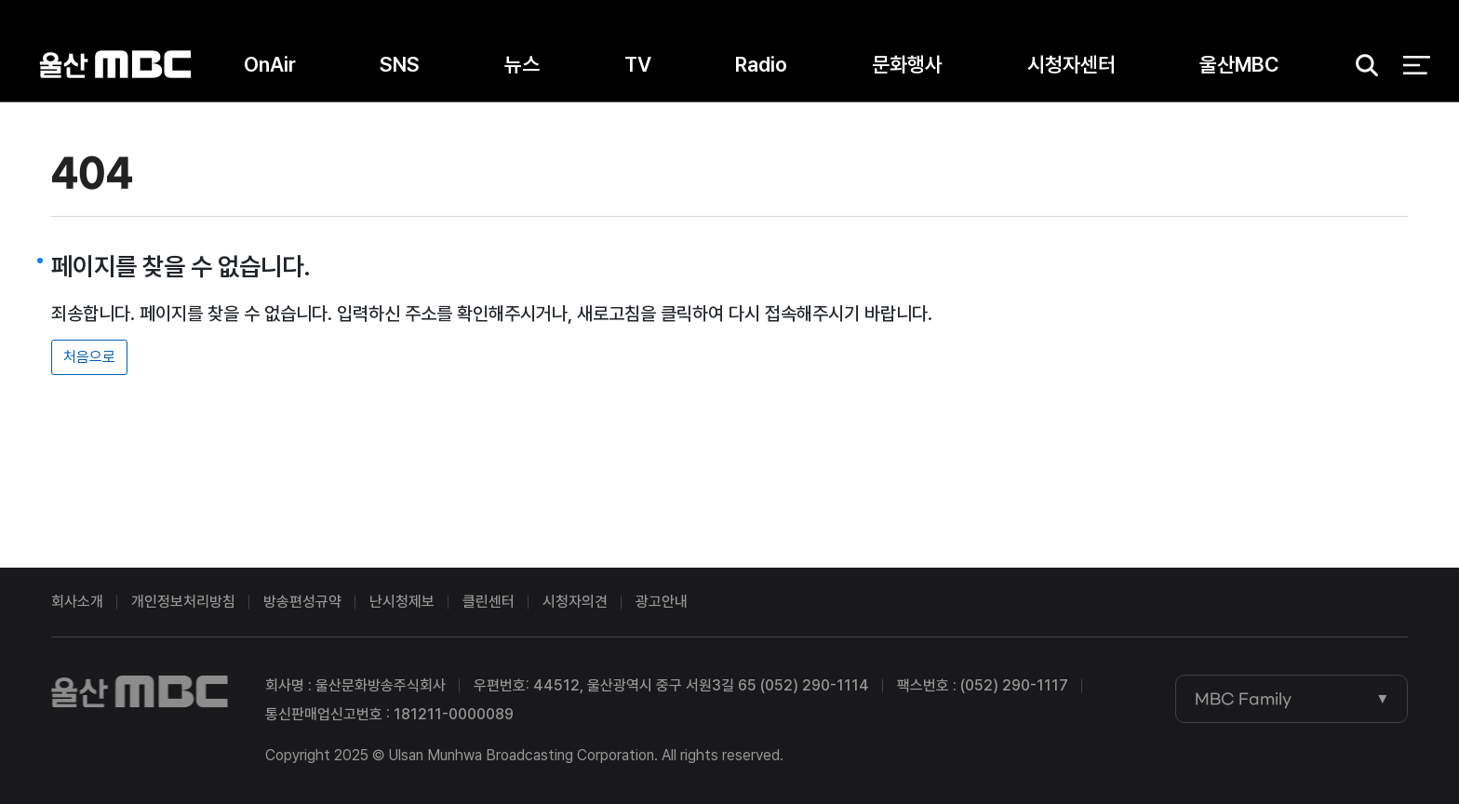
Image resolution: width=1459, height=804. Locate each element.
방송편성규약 (302, 601)
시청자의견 (575, 601)
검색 (1361, 65)
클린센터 (488, 601)
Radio (761, 64)
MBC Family (1243, 698)
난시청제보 (402, 601)
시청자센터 (1071, 64)
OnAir (270, 64)
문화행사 (907, 64)
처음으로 (89, 357)
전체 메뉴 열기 (1416, 65)
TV (637, 64)
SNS (400, 64)
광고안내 (662, 601)
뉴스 (522, 64)
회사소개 (77, 601)
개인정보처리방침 (183, 601)
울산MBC (115, 64)
